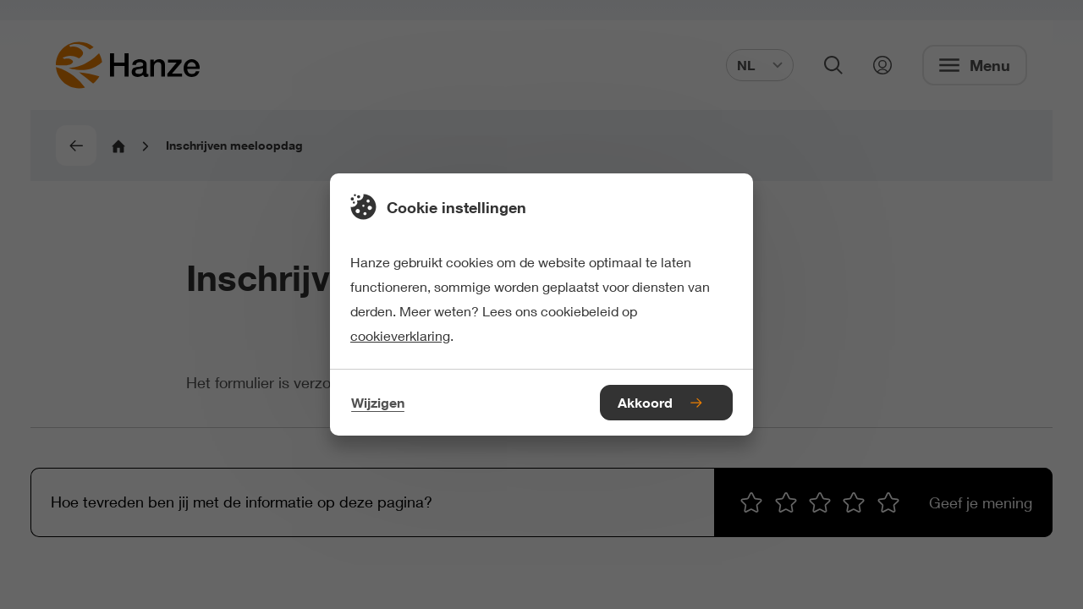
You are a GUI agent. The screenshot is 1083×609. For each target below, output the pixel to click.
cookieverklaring (400, 335)
